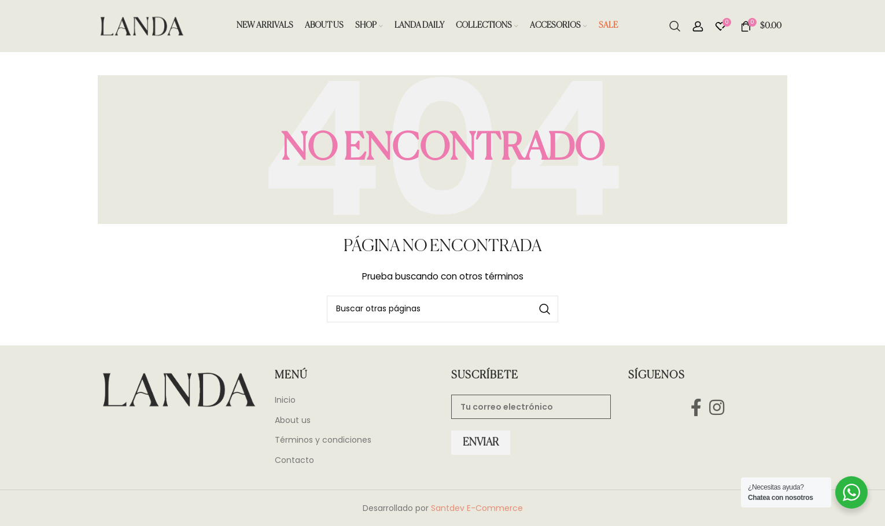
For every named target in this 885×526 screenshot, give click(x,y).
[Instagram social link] (717, 407)
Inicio (285, 400)
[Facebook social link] (696, 407)
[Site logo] (141, 25)
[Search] (675, 26)
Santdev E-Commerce (477, 508)
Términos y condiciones (323, 440)
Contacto (294, 460)
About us (293, 420)
